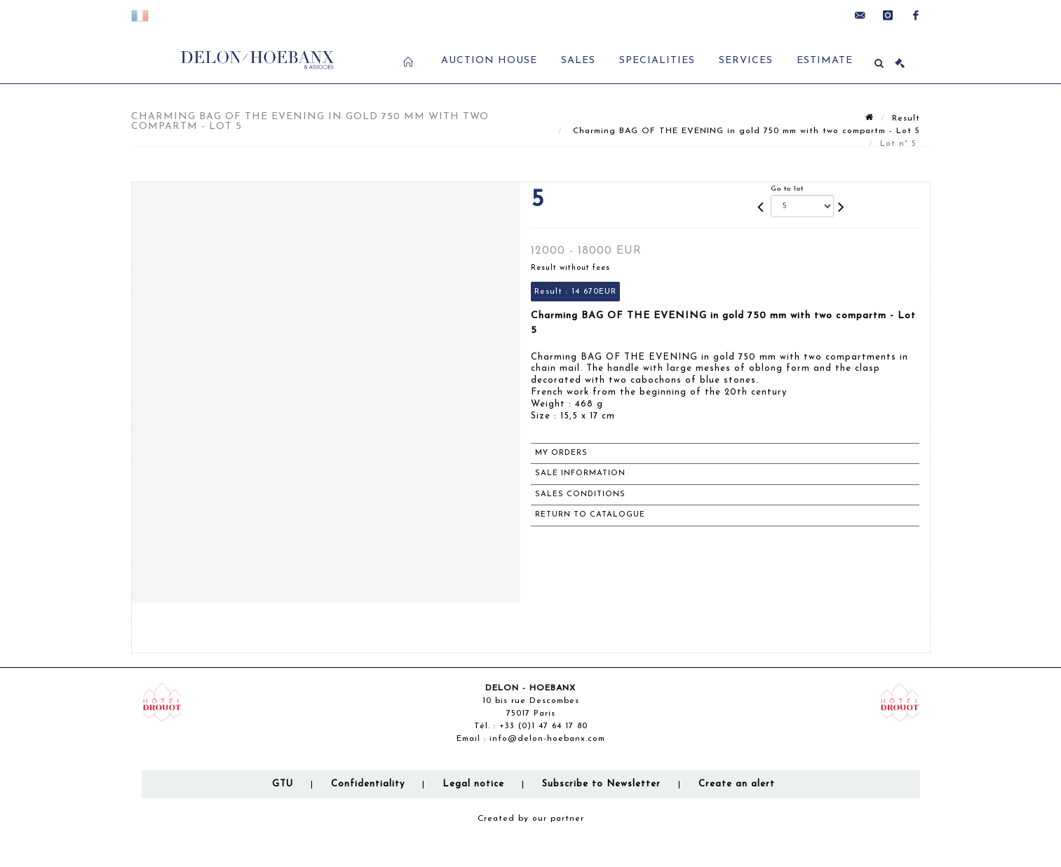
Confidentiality (368, 784)
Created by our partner (531, 818)
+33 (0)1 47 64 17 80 (543, 726)
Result (906, 118)
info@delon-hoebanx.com (547, 739)
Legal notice (473, 784)
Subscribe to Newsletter (601, 784)
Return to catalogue (590, 515)
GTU (282, 784)
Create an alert (736, 784)
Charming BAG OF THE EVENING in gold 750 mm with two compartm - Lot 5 (744, 131)
